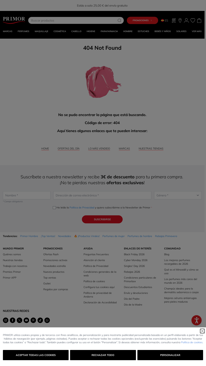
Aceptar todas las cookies (36, 355)
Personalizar (170, 355)
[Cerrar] (202, 331)
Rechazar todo (103, 355)
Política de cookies (192, 342)
